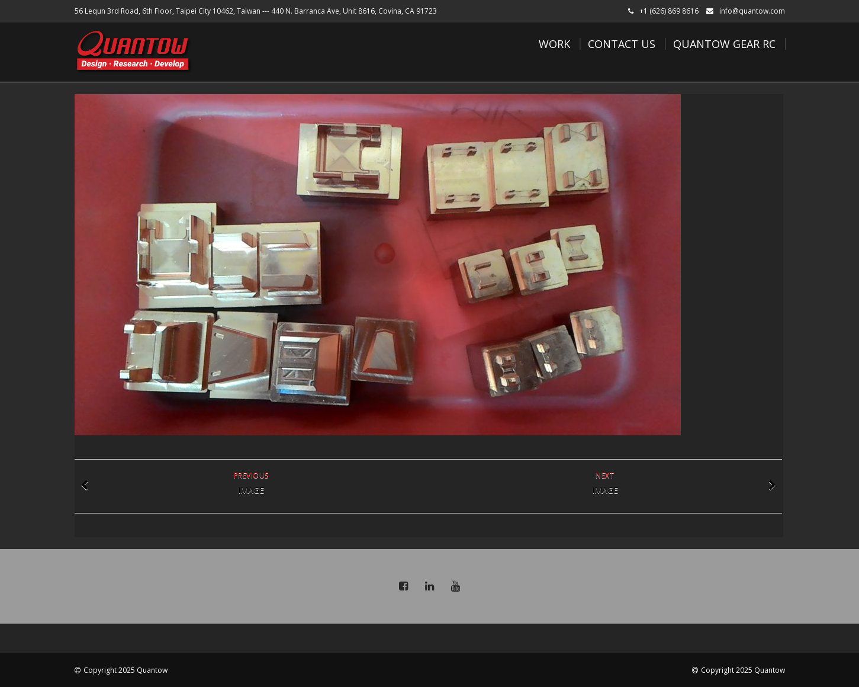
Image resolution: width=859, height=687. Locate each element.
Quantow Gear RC (724, 44)
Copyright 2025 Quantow (125, 670)
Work (554, 44)
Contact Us (621, 44)
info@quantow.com (752, 11)
